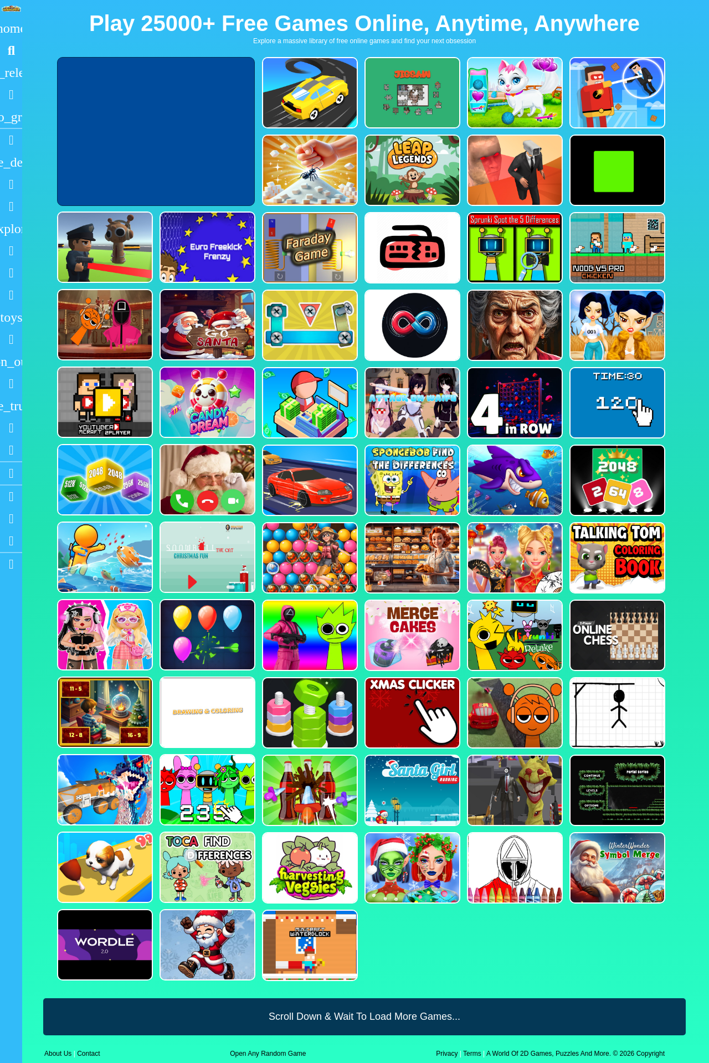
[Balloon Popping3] (206, 634)
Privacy (447, 1053)
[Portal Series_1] (616, 790)
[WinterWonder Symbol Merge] (616, 868)
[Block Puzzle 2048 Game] (616, 480)
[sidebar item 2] (11, 564)
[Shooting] (11, 251)
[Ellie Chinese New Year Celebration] (514, 558)
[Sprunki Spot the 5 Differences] (514, 247)
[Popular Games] (11, 95)
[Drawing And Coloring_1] (206, 712)
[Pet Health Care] (514, 92)
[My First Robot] (104, 634)
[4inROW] (514, 402)
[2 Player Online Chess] (616, 635)
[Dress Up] (11, 206)
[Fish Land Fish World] (104, 557)
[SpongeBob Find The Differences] (411, 480)
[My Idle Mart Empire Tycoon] (309, 402)
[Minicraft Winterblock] (309, 945)
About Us (57, 1053)
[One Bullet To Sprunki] (514, 790)
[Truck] (11, 406)
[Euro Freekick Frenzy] (206, 247)
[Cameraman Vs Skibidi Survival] (514, 170)
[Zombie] (11, 273)
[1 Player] (11, 361)
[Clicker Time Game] (616, 402)
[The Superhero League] (616, 92)
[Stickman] (11, 295)
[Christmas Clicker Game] (411, 713)
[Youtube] (11, 497)
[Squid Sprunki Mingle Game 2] (104, 324)
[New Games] (11, 72)
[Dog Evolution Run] (104, 867)
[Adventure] (11, 229)
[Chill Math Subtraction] (104, 712)
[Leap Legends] (411, 170)
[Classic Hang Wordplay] (616, 713)
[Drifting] (11, 428)
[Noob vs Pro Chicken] (616, 247)
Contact (88, 1053)
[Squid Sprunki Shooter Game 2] (309, 635)
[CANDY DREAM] (206, 402)
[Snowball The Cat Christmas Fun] (206, 557)
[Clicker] (11, 450)
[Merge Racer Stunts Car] (309, 92)
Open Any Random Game (268, 1053)
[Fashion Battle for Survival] (616, 325)
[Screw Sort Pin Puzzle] (309, 790)
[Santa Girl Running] (411, 790)
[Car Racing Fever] (309, 480)
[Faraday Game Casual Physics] (309, 247)
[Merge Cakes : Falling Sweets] (411, 635)
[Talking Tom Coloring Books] (616, 558)
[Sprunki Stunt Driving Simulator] (514, 713)
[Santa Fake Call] (206, 479)
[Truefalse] (616, 170)
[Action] (11, 162)
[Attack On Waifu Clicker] (411, 402)
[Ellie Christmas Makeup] (411, 868)
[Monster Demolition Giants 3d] (104, 789)
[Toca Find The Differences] (206, 867)
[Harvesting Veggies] (309, 868)
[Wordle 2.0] (104, 945)
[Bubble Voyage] (309, 558)
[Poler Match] (411, 325)
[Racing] (11, 140)
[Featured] (11, 117)
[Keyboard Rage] (411, 247)
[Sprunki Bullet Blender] (104, 247)
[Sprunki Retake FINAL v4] (514, 635)
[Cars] (11, 317)
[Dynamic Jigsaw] (411, 92)
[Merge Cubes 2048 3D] (104, 479)
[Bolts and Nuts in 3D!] (309, 325)
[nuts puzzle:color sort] (309, 713)
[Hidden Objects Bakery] (411, 558)
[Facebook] (11, 519)
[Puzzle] (11, 184)
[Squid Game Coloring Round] (514, 868)
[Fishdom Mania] (514, 480)
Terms (472, 1053)
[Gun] (11, 339)
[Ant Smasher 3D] (309, 170)
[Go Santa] (206, 324)
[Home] (11, 28)
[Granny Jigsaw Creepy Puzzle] (514, 325)
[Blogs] (11, 473)
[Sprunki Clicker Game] (206, 789)
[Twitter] (11, 541)
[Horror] (11, 384)
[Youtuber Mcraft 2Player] (104, 402)
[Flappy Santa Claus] (206, 945)
